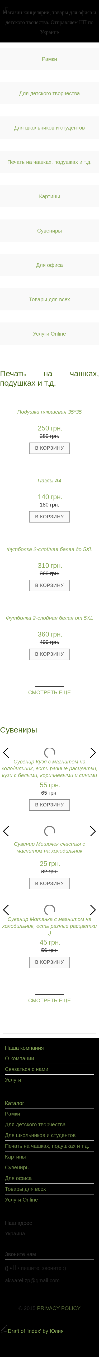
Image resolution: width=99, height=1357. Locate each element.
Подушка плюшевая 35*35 (49, 412)
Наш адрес (18, 1223)
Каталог (14, 1103)
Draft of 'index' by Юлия (32, 1331)
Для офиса (49, 265)
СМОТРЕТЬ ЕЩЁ (49, 692)
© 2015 (49, 1308)
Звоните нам (20, 1254)
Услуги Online (49, 334)
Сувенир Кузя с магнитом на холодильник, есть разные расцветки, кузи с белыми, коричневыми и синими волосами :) (49, 769)
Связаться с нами (26, 1069)
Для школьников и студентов (49, 128)
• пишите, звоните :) (42, 1268)
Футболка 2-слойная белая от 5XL (49, 618)
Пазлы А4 (49, 480)
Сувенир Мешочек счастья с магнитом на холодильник (49, 847)
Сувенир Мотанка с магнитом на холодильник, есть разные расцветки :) (49, 926)
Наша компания (24, 1048)
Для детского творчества (49, 93)
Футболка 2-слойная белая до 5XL (49, 549)
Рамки (49, 59)
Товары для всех (49, 299)
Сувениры (49, 231)
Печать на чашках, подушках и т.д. (49, 162)
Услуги (13, 1080)
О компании (19, 1058)
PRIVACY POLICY (59, 1308)
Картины (49, 196)
